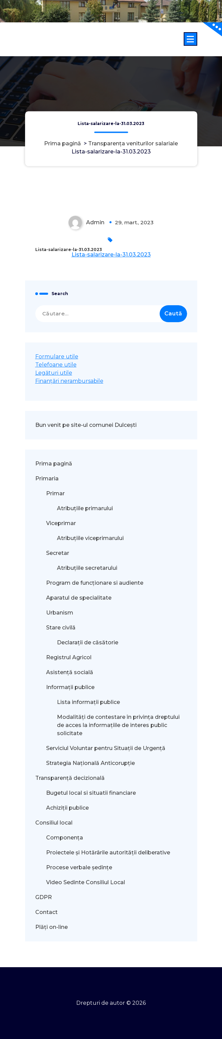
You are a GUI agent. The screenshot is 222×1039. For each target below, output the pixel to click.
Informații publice (70, 687)
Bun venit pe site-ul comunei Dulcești (86, 425)
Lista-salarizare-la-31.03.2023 (111, 254)
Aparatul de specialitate (79, 598)
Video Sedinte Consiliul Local (85, 882)
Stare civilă (61, 627)
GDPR (43, 897)
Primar (55, 493)
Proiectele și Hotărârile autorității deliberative (108, 852)
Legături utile (53, 373)
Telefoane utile (56, 364)
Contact (46, 912)
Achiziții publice (67, 808)
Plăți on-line (51, 927)
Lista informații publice (88, 702)
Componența (64, 837)
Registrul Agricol (69, 657)
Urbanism (59, 612)
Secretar (57, 553)
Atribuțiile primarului (85, 508)
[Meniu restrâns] (190, 39)
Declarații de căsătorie (87, 642)
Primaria (47, 478)
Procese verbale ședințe (79, 867)
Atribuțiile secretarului (87, 568)
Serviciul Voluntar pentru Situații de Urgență (105, 748)
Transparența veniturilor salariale (133, 143)
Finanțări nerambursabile (69, 381)
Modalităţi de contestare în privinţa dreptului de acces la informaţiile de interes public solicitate (118, 725)
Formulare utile (56, 356)
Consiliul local (54, 822)
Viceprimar (61, 523)
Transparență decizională (70, 778)
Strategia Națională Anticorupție (90, 763)
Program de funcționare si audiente (94, 583)
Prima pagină (62, 143)
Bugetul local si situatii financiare (91, 793)
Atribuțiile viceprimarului (90, 538)
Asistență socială (69, 672)
